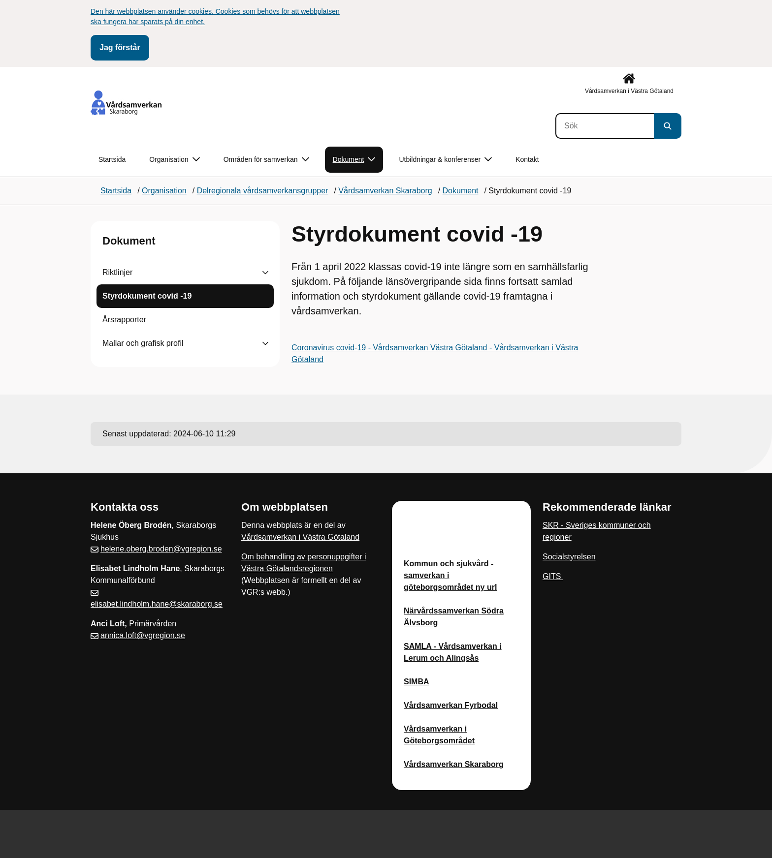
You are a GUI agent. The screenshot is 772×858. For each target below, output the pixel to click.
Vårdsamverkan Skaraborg (454, 764)
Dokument (129, 241)
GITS (553, 576)
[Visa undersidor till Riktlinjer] (265, 272)
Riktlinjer (117, 272)
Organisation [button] (174, 159)
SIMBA (416, 681)
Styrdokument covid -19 (147, 296)
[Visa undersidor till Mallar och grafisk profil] (265, 343)
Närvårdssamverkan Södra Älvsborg (454, 617)
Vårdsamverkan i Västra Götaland (300, 537)
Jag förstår (119, 47)
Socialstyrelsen (569, 556)
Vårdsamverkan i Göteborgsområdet (439, 735)
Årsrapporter (124, 319)
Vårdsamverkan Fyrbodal (451, 705)
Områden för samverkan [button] (266, 159)
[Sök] (604, 126)
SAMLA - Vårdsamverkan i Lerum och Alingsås (453, 652)
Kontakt (527, 159)
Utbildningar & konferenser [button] (445, 159)
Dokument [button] (354, 159)
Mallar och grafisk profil (143, 343)
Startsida (112, 159)
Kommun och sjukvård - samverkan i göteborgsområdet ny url (450, 575)
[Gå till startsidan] (126, 103)
